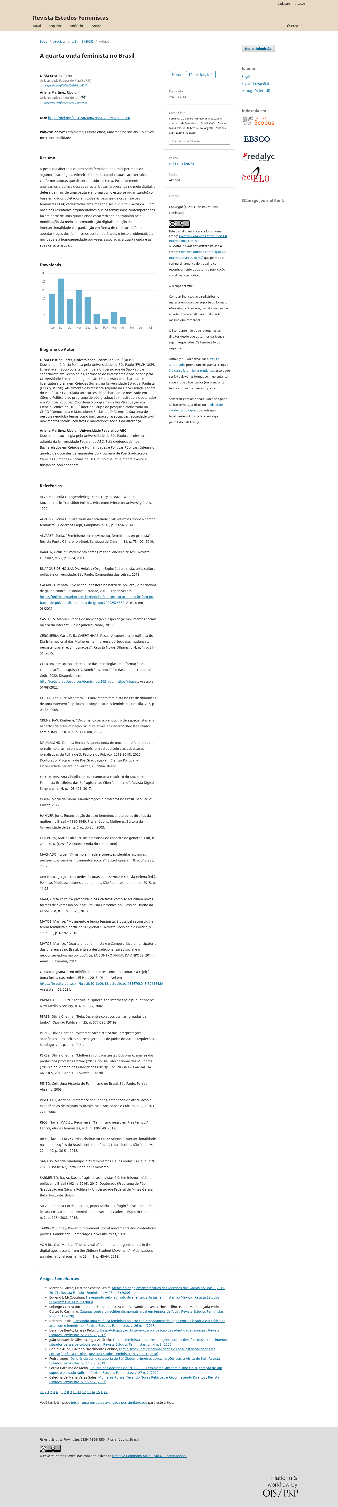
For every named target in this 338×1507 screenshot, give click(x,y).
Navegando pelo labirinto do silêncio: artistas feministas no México (139, 1297)
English (248, 76)
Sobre (97, 26)
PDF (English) (202, 74)
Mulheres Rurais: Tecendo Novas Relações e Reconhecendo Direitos (152, 1377)
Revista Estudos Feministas (71, 17)
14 (93, 1392)
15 (98, 1392)
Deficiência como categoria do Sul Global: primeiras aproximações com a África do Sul (138, 1358)
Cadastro (283, 3)
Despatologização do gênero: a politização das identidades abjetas (153, 1330)
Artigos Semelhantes (59, 1278)
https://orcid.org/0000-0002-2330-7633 (63, 102)
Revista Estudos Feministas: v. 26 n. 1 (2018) (121, 1325)
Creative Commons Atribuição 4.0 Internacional (149, 1456)
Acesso (300, 3)
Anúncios (77, 26)
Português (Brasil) (256, 90)
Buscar (294, 26)
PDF (179, 74)
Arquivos (55, 26)
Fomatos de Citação (186, 141)
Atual (37, 26)
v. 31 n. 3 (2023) (82, 41)
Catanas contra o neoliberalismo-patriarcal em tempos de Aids (129, 1311)
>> (106, 1392)
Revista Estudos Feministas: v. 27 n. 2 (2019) (125, 1372)
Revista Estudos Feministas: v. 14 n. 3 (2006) (138, 1344)
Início (43, 41)
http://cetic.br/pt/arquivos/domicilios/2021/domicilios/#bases (89, 681)
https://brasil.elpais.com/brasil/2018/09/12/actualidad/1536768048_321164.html (103, 983)
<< (42, 1392)
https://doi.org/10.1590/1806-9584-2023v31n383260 (89, 118)
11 (79, 1392)
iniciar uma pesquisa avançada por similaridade (109, 1402)
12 (84, 1392)
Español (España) (255, 83)
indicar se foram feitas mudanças (192, 370)
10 (75, 1392)
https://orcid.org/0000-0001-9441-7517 (63, 85)
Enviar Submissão (258, 48)
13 (89, 1392)
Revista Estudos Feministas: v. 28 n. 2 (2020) (95, 1292)
